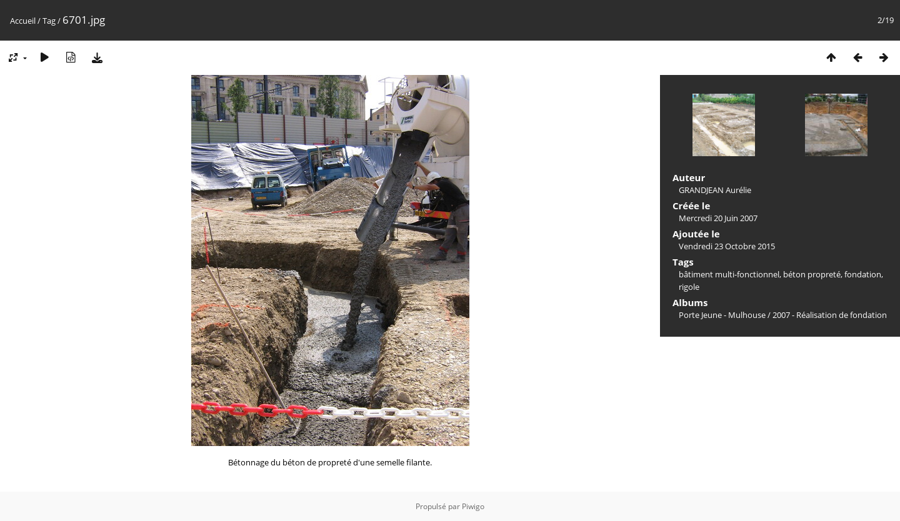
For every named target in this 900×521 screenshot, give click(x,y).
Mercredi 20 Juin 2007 (718, 218)
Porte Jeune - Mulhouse (722, 314)
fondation (862, 274)
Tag (49, 20)
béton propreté (812, 274)
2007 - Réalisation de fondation (829, 314)
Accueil (23, 20)
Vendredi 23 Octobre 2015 (727, 246)
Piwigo (473, 506)
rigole (689, 286)
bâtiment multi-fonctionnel (729, 274)
